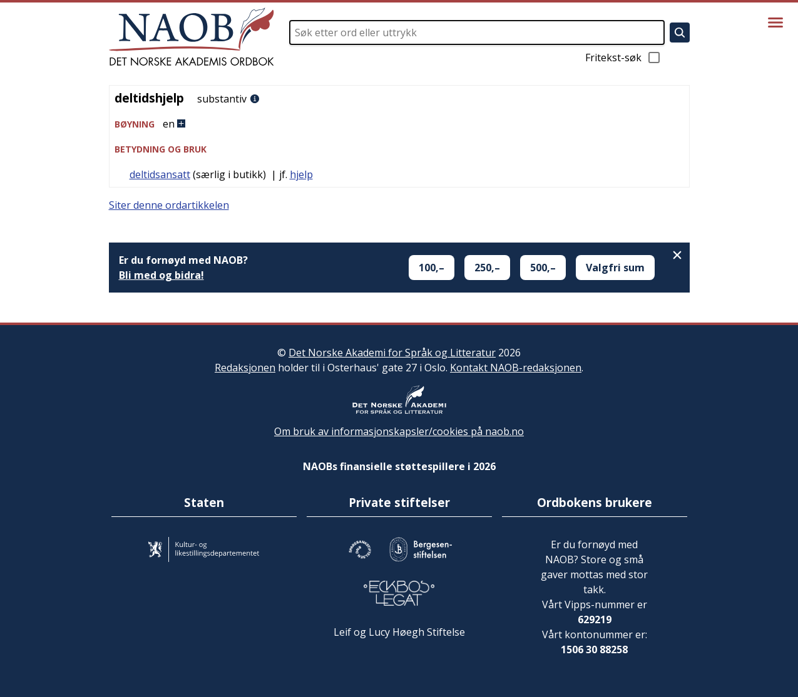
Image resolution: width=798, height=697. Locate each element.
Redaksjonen (245, 367)
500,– (543, 267)
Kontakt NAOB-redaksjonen (515, 367)
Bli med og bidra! (161, 275)
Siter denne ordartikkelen (169, 205)
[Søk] (680, 33)
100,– (431, 267)
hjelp (301, 174)
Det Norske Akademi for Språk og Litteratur (392, 352)
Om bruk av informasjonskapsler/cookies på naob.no (399, 431)
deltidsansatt (160, 174)
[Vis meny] (775, 22)
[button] (399, 124)
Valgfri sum (615, 267)
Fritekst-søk (623, 57)
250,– (487, 267)
